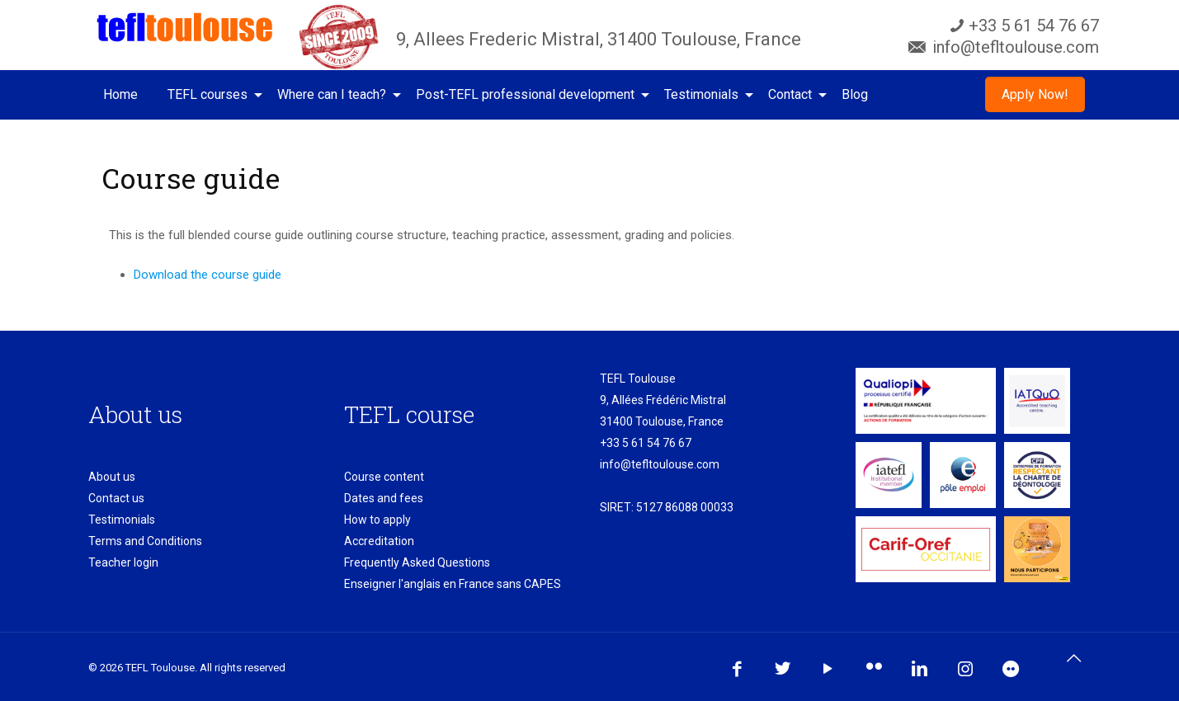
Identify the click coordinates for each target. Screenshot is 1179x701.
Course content (384, 476)
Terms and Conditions (145, 541)
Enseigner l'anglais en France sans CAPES (452, 583)
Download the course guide (207, 274)
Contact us (116, 498)
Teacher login (123, 562)
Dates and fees (383, 498)
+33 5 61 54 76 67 (645, 442)
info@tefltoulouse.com (659, 464)
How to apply (377, 519)
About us (111, 476)
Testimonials (121, 519)
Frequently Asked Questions (417, 562)
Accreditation (379, 541)
